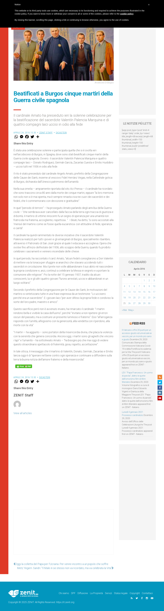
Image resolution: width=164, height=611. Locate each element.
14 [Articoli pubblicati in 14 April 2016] (139, 292)
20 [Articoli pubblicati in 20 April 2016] (134, 297)
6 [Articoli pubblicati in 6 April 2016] (134, 286)
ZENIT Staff (46, 132)
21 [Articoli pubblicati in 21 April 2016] (139, 297)
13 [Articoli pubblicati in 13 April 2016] (134, 292)
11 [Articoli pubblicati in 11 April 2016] (124, 292)
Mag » (131, 310)
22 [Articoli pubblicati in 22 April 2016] (144, 297)
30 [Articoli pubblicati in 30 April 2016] (149, 303)
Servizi (108, 593)
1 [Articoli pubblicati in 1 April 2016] (144, 280)
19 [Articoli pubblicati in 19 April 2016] (129, 297)
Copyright (135, 593)
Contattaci (147, 593)
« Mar (124, 310)
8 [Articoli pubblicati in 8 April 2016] (144, 286)
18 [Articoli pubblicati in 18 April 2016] (124, 297)
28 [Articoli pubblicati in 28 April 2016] (139, 303)
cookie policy (126, 14)
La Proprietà (96, 593)
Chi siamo (64, 593)
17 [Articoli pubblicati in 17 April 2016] (154, 292)
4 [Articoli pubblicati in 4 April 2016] (124, 286)
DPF (73, 593)
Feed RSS (138, 323)
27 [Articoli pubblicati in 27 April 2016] (134, 303)
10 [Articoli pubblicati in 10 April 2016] (154, 286)
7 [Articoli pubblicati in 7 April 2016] (139, 286)
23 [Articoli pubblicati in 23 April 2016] (149, 297)
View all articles (22, 413)
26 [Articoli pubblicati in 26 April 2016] (129, 303)
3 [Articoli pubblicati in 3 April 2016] (154, 280)
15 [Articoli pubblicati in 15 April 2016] (144, 292)
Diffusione (83, 593)
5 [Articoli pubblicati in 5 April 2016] (129, 286)
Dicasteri (61, 132)
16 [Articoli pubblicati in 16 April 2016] (149, 292)
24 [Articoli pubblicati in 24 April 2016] (154, 297)
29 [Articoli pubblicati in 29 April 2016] (144, 303)
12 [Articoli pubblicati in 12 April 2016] (129, 292)
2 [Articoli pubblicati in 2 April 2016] (149, 280)
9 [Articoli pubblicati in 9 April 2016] (149, 286)
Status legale (121, 593)
